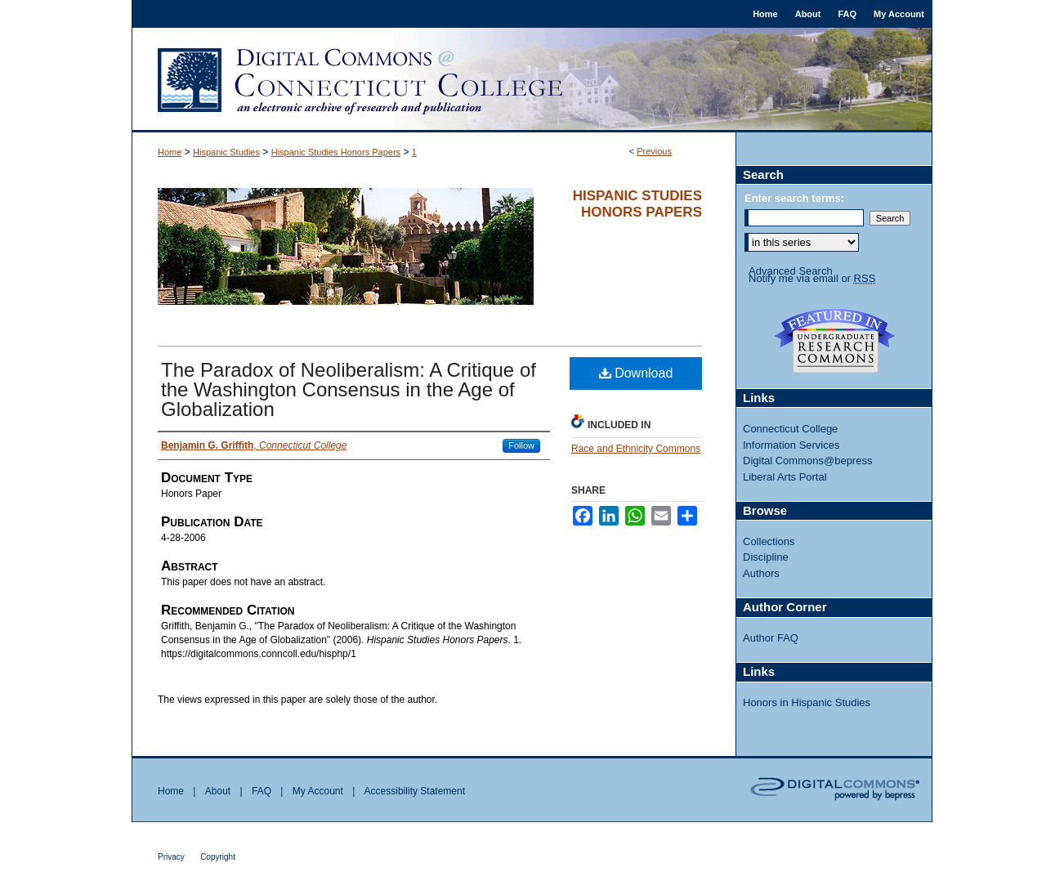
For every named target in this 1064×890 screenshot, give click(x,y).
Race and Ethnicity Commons (635, 448)
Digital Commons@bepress (807, 460)
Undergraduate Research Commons (834, 341)
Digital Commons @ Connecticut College (532, 80)
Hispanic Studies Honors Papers (335, 152)
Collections (769, 541)
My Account (318, 791)
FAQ (261, 791)
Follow (521, 445)
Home (169, 152)
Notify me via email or (812, 278)
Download (636, 373)
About (217, 791)
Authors (761, 573)
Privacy (171, 856)
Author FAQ (770, 638)
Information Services (791, 445)
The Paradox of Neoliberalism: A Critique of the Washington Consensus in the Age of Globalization (348, 389)
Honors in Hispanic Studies (806, 702)
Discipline (766, 557)
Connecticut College (790, 429)
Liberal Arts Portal (785, 477)
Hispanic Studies (226, 152)
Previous (654, 151)
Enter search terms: (794, 198)
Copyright (217, 856)
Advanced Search (791, 271)
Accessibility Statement (414, 791)
